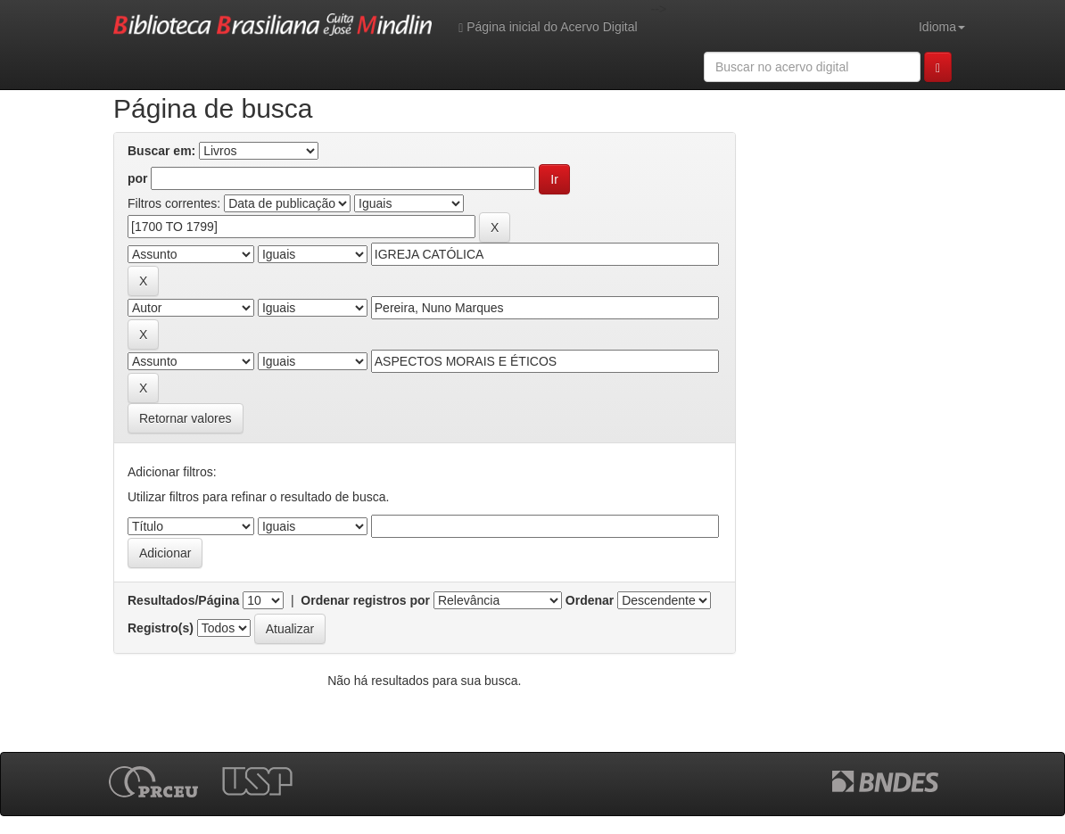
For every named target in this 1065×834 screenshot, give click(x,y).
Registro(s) (161, 628)
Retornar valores (185, 418)
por (138, 178)
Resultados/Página (183, 600)
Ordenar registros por (365, 600)
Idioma (942, 27)
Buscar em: (161, 151)
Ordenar (590, 600)
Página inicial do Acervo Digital (547, 27)
